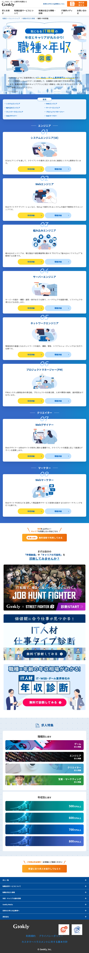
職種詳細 (58, 169)
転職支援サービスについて (12, 886)
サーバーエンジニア (53, 108)
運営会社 (6, 917)
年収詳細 (31, 169)
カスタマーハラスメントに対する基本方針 (45, 941)
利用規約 (31, 936)
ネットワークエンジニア (14, 112)
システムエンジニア (13, 103)
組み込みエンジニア (13, 108)
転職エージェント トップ (11, 18)
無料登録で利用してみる (44, 538)
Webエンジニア (51, 103)
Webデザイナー (11, 116)
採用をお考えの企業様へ (11, 910)
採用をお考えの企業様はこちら (54, 4)
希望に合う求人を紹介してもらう (44, 868)
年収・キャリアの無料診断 (12, 898)
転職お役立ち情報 (29, 18)
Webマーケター (51, 116)
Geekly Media (8, 904)
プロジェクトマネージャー (55, 112)
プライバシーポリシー (51, 936)
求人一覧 (6, 880)
